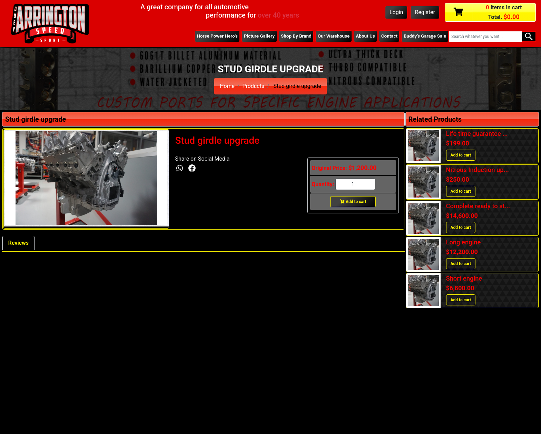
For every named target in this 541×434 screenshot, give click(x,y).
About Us (364, 36)
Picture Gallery (257, 36)
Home (227, 86)
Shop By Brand (294, 36)
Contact (389, 36)
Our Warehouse (332, 36)
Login (396, 12)
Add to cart (353, 201)
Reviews (18, 243)
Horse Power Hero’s (215, 36)
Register (425, 12)
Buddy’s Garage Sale (424, 36)
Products (253, 86)
